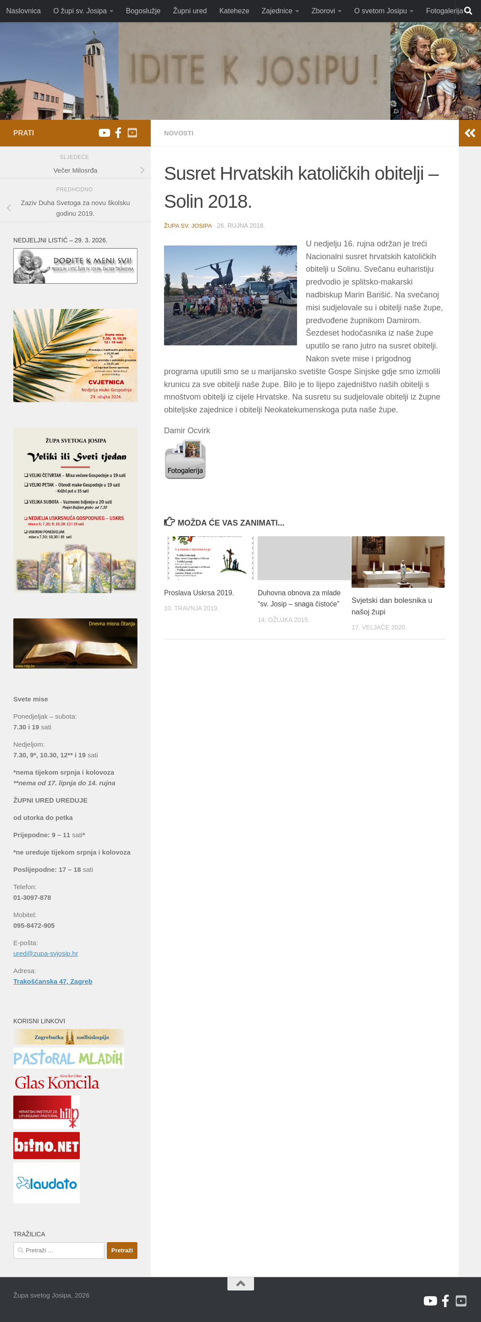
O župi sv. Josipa (80, 11)
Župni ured (190, 11)
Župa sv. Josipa (189, 225)
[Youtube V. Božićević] (132, 132)
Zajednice (277, 11)
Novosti (180, 133)
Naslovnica (23, 11)
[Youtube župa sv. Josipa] (103, 132)
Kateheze (234, 11)
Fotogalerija (444, 11)
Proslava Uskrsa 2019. (202, 592)
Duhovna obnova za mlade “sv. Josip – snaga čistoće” (299, 603)
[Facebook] (118, 132)
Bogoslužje (143, 11)
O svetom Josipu (380, 11)
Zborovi (323, 11)
